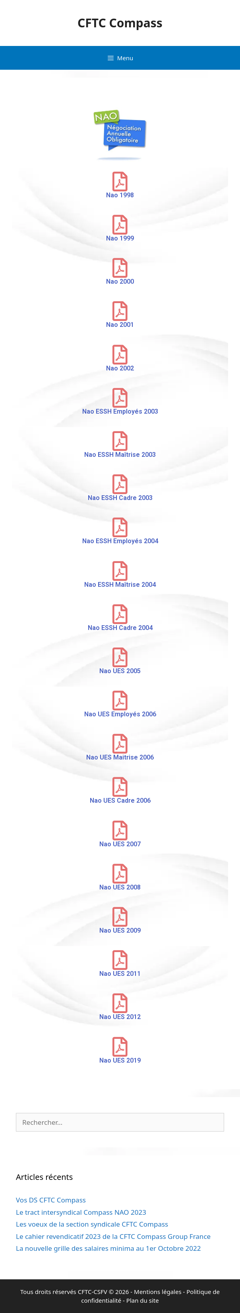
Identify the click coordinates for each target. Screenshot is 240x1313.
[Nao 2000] (120, 268)
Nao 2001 (120, 324)
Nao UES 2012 (120, 1017)
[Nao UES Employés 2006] (120, 700)
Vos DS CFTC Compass (51, 1199)
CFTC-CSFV (92, 1292)
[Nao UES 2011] (120, 960)
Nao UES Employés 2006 (120, 714)
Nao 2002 (120, 368)
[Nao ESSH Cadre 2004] (120, 614)
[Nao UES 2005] (120, 657)
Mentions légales (158, 1292)
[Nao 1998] (120, 181)
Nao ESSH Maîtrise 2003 (120, 454)
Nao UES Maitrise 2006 (120, 757)
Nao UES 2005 (120, 671)
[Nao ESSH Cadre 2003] (120, 484)
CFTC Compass (120, 23)
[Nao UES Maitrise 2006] (120, 744)
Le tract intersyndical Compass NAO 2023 (81, 1212)
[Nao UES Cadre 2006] (120, 787)
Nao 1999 (120, 238)
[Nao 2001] (120, 311)
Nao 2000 (120, 281)
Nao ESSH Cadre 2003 (120, 498)
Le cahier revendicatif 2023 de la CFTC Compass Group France (113, 1236)
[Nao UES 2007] (120, 830)
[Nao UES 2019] (120, 1047)
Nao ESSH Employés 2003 (120, 411)
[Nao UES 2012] (120, 1003)
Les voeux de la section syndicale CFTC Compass (92, 1224)
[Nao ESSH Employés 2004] (120, 527)
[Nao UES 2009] (120, 917)
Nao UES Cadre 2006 (120, 800)
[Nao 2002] (120, 355)
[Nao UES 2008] (120, 874)
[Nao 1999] (120, 225)
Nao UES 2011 (120, 973)
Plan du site (142, 1300)
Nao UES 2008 (120, 887)
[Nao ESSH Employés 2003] (120, 398)
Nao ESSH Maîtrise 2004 (120, 584)
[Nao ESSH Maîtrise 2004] (120, 571)
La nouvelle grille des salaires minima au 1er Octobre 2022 (108, 1248)
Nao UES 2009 (120, 930)
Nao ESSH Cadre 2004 (120, 628)
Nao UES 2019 (120, 1060)
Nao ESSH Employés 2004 (120, 541)
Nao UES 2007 (120, 844)
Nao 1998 (120, 195)
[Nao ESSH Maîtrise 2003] (120, 441)
